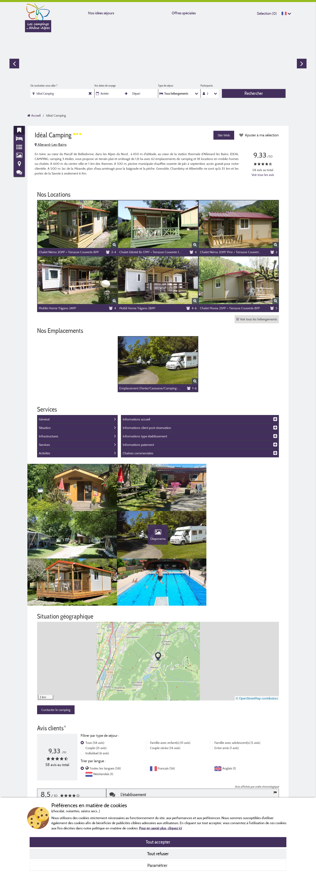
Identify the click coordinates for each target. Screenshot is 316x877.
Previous (14, 63)
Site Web (223, 135)
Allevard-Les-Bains (51, 144)
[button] (158, 611)
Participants (207, 85)
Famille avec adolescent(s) (237, 698)
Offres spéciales (184, 13)
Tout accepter (158, 842)
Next (302, 63)
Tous (94, 698)
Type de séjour (165, 85)
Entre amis (226, 703)
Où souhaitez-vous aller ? (43, 85)
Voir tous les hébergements (256, 319)
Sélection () (267, 13)
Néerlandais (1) (103, 729)
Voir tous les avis (263, 175)
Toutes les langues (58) (105, 723)
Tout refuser (158, 853)
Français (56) (166, 723)
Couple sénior (165, 703)
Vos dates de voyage (105, 85)
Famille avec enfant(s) (170, 698)
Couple (95, 703)
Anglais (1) (229, 723)
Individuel (97, 708)
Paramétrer (157, 865)
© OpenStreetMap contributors (257, 653)
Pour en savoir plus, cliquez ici (160, 828)
